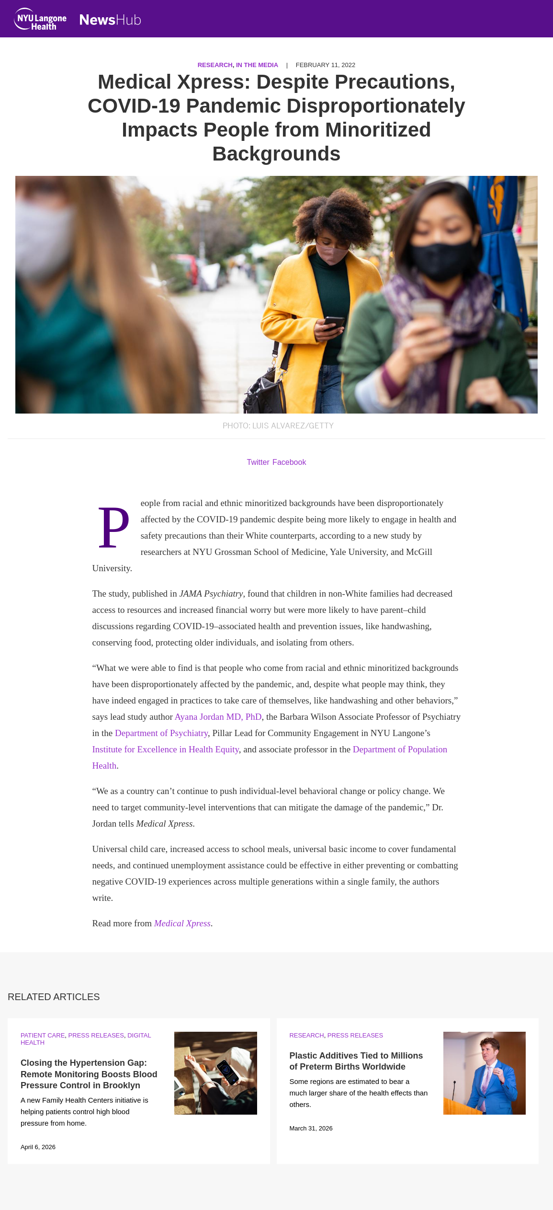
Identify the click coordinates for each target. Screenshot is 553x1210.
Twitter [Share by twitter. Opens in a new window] (258, 462)
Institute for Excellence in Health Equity (165, 749)
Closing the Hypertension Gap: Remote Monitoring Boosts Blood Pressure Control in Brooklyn (89, 1074)
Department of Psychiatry (161, 733)
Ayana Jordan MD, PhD (218, 717)
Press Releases (96, 1035)
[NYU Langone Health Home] (40, 21)
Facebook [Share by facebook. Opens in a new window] (289, 462)
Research (215, 65)
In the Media (257, 65)
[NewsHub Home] (110, 19)
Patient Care (43, 1035)
